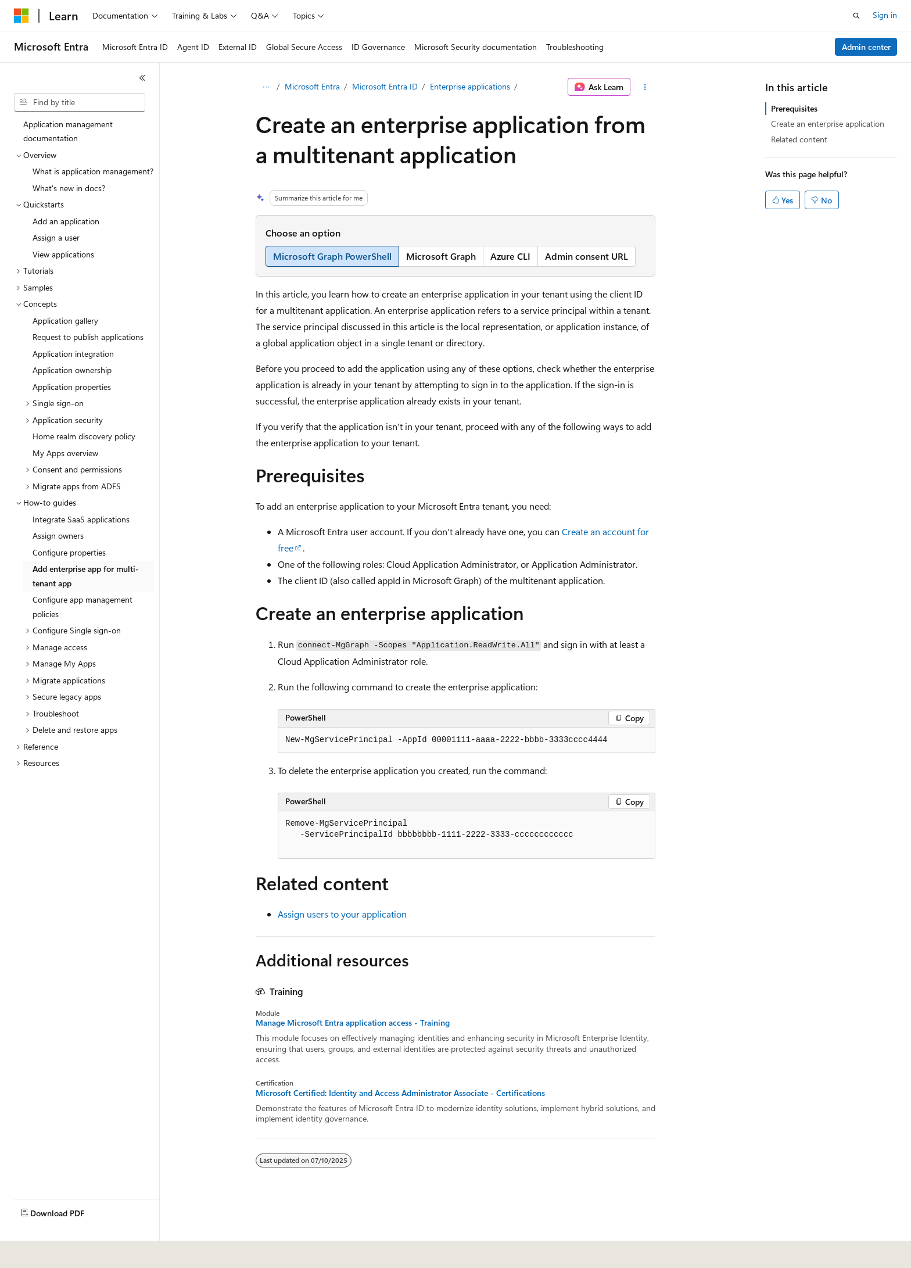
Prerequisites (794, 108)
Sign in (885, 14)
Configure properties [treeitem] (69, 552)
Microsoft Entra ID (385, 86)
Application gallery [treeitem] (65, 320)
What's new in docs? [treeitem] (69, 188)
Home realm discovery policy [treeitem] (84, 436)
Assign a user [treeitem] (56, 237)
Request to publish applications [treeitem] (88, 336)
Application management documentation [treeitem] (68, 131)
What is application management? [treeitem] (93, 171)
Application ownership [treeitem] (72, 369)
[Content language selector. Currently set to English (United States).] (67, 1251)
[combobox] (79, 102)
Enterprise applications (470, 86)
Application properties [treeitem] (72, 386)
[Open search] (856, 15)
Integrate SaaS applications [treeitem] (81, 519)
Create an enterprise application (827, 123)
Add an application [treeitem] (66, 221)
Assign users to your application (342, 914)
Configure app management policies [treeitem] (82, 606)
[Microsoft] (21, 15)
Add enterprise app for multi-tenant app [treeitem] (86, 576)
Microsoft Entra (312, 86)
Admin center (866, 46)
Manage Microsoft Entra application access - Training (353, 1023)
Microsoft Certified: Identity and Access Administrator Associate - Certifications (400, 1093)
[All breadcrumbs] (266, 87)
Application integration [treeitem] (73, 353)
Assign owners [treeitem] (58, 535)
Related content (799, 139)
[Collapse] (142, 77)
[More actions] (645, 87)
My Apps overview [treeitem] (65, 453)
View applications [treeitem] (63, 254)
